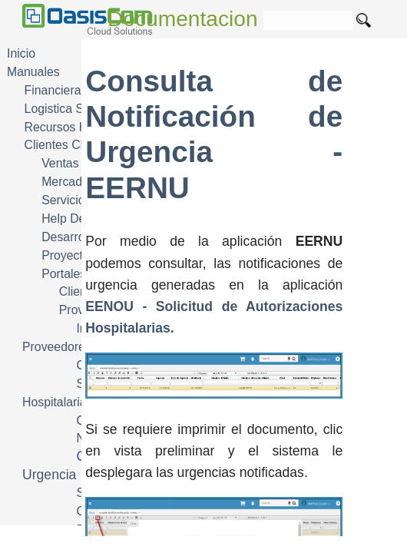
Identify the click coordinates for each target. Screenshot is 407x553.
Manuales (33, 71)
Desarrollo (69, 236)
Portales (63, 273)
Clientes (81, 291)
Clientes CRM (62, 144)
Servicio (62, 200)
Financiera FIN (64, 90)
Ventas (59, 163)
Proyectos (68, 255)
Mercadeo (68, 181)
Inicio (21, 53)
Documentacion (183, 19)
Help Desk (69, 218)
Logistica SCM (64, 108)
